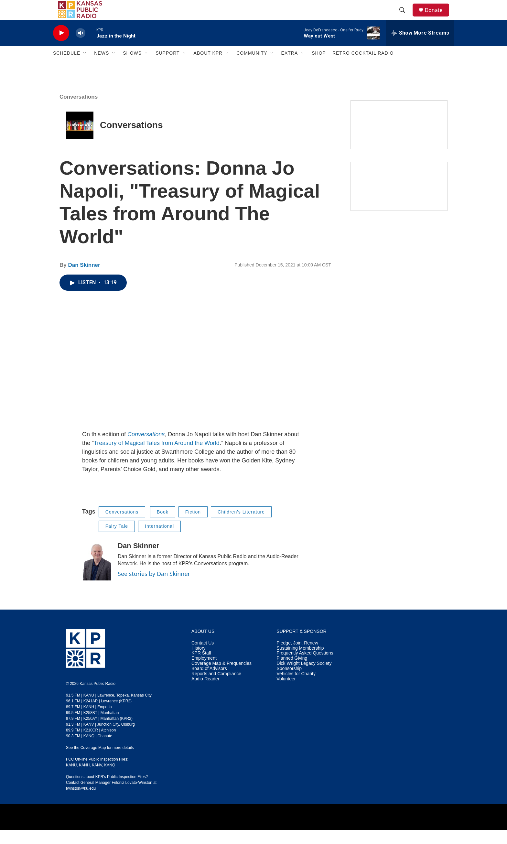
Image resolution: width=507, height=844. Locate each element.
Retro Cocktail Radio (363, 67)
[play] (61, 47)
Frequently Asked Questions (304, 667)
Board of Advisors (209, 682)
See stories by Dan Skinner (154, 587)
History (198, 662)
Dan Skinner (84, 279)
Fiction (193, 525)
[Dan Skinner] (96, 575)
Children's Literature (241, 525)
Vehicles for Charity (296, 688)
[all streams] (420, 47)
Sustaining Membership (300, 662)
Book (162, 525)
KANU (71, 779)
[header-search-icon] (405, 17)
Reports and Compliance (216, 688)
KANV (97, 779)
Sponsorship (289, 682)
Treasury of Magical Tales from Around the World (157, 457)
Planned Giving (291, 672)
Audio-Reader (205, 693)
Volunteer (286, 693)
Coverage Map (93, 761)
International (159, 540)
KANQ (109, 779)
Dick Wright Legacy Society (303, 677)
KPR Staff (201, 667)
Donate (437, 17)
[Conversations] (79, 139)
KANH (84, 779)
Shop (319, 67)
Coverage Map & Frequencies (221, 677)
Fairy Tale (116, 540)
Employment (204, 672)
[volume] (80, 47)
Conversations (131, 139)
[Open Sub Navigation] (85, 67)
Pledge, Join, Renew (297, 657)
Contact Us (202, 657)
